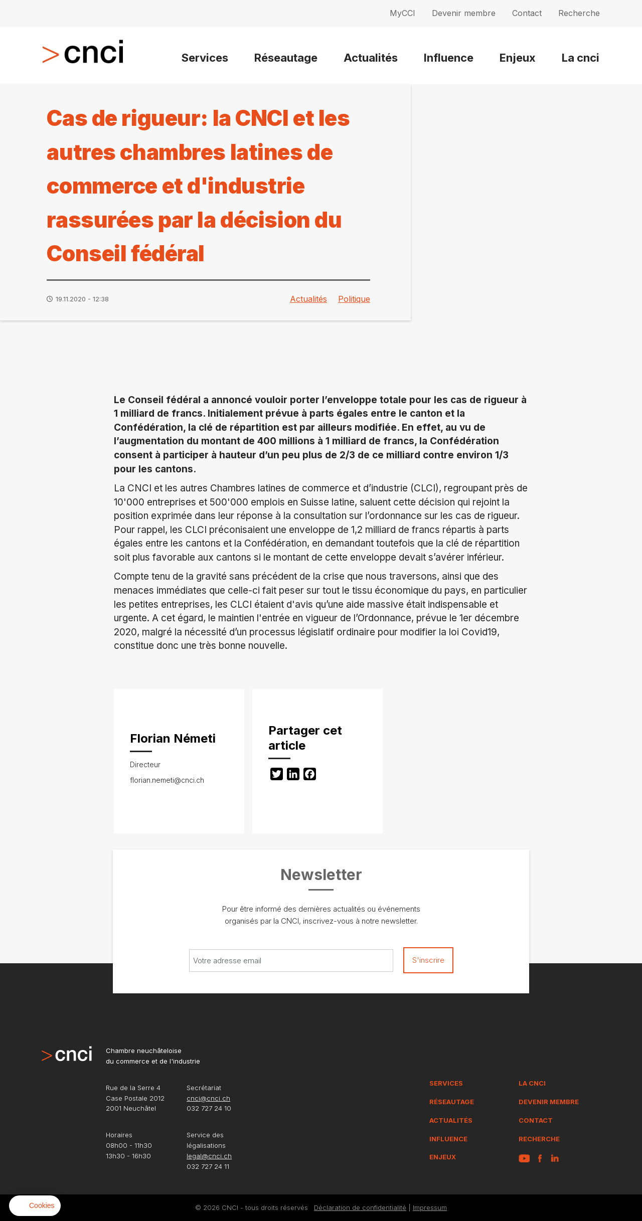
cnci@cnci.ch (208, 1098)
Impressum (430, 1207)
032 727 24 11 (208, 1166)
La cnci (580, 57)
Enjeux (518, 57)
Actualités (371, 57)
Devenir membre (464, 13)
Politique (354, 299)
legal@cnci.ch (209, 1156)
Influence (448, 57)
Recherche (579, 13)
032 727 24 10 (209, 1108)
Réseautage (285, 57)
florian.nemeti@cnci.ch (167, 780)
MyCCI (402, 13)
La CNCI (532, 1083)
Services (205, 57)
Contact (527, 13)
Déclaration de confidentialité (360, 1207)
